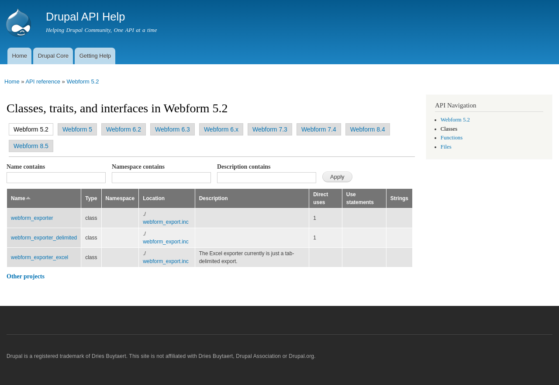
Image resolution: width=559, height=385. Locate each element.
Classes (449, 129)
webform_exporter (32, 218)
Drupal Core (53, 55)
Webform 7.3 (269, 129)
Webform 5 (77, 129)
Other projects (26, 276)
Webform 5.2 (82, 81)
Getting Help (95, 55)
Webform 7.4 (318, 129)
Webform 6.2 (123, 129)
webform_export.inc (166, 222)
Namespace (120, 198)
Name (21, 198)
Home (19, 55)
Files (446, 147)
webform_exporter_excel (39, 257)
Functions (451, 138)
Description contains (244, 166)
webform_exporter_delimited (44, 238)
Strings (399, 198)
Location (154, 198)
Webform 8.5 (31, 145)
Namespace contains (138, 166)
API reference (42, 81)
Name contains (26, 166)
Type (91, 198)
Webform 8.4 (367, 129)
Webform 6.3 (172, 129)
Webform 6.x (221, 129)
